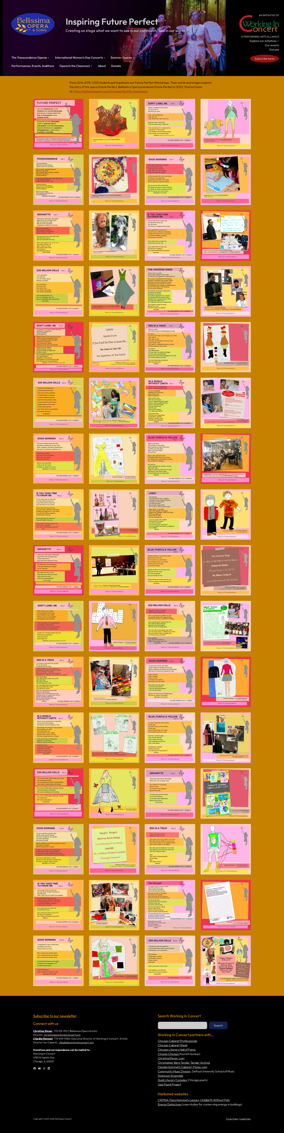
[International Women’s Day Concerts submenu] (104, 57)
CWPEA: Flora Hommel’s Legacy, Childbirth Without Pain (194, 1100)
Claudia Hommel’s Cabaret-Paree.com (182, 1067)
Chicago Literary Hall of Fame (177, 1049)
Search (218, 1025)
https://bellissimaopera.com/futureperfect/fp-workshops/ (110, 91)
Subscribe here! (265, 58)
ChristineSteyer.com (171, 1058)
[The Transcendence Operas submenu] (49, 57)
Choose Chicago (168, 1054)
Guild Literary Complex (172, 1080)
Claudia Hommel (43, 1038)
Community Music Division (174, 1071)
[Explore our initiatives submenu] (278, 41)
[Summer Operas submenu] (133, 57)
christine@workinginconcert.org (62, 1034)
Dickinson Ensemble (170, 1075)
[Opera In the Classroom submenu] (91, 66)
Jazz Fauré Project (169, 1084)
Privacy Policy (232, 1119)
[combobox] (182, 1025)
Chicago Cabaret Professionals (177, 1041)
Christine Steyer (42, 1031)
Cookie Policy (245, 1119)
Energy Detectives (169, 1104)
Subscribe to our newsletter (55, 1016)
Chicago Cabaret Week (173, 1045)
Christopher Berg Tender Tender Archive (184, 1062)
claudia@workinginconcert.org (76, 1042)
